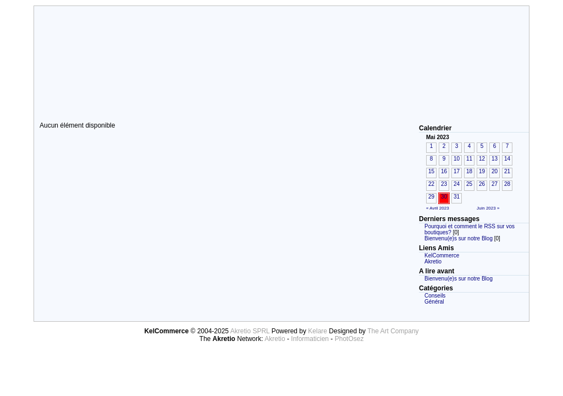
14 (507, 159)
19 (482, 171)
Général (434, 302)
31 (457, 197)
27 (495, 184)
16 (444, 171)
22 (431, 184)
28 (507, 184)
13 (495, 159)
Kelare (318, 331)
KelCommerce (441, 255)
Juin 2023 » (488, 208)
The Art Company (392, 331)
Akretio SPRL (251, 331)
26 (482, 184)
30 (444, 197)
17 (457, 171)
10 (457, 159)
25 (469, 184)
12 (482, 159)
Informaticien (310, 339)
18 (469, 171)
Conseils (434, 296)
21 (507, 171)
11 (469, 159)
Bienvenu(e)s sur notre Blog (458, 238)
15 (431, 171)
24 (457, 184)
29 (431, 197)
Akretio (432, 261)
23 (444, 184)
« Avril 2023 (437, 208)
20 (495, 171)
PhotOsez (349, 339)
